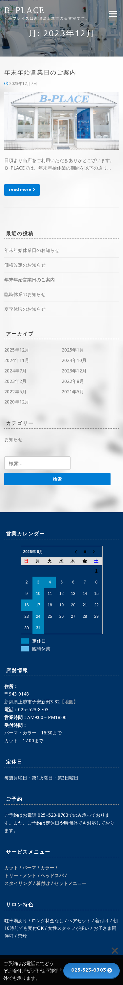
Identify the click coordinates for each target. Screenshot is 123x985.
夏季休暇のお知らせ (25, 309)
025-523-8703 (91, 970)
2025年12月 (16, 350)
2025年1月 (73, 350)
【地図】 (69, 701)
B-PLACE (24, 10)
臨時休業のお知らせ (25, 294)
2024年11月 (16, 360)
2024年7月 (15, 371)
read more (22, 189)
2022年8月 (73, 381)
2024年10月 (74, 360)
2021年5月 (73, 391)
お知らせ (13, 439)
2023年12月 (74, 371)
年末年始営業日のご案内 (40, 73)
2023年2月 (15, 381)
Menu (113, 14)
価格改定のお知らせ (25, 265)
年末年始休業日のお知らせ (31, 250)
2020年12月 (16, 402)
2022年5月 (15, 391)
